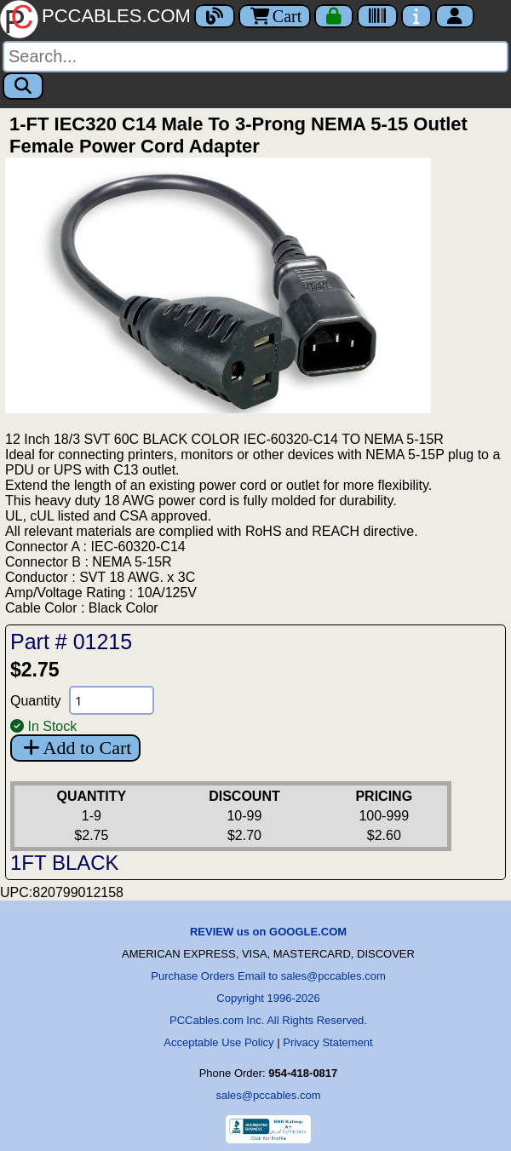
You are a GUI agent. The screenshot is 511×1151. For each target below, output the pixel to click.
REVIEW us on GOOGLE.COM (268, 931)
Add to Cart (75, 747)
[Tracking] (377, 16)
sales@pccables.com (267, 1095)
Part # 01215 (71, 641)
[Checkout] (333, 16)
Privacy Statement (328, 1042)
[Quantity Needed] (111, 700)
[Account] (454, 16)
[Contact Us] (416, 16)
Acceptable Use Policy (218, 1042)
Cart (274, 16)
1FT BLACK (64, 862)
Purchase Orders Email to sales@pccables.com (268, 976)
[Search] (255, 56)
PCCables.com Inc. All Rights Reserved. (268, 1020)
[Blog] (214, 16)
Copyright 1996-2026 (267, 998)
